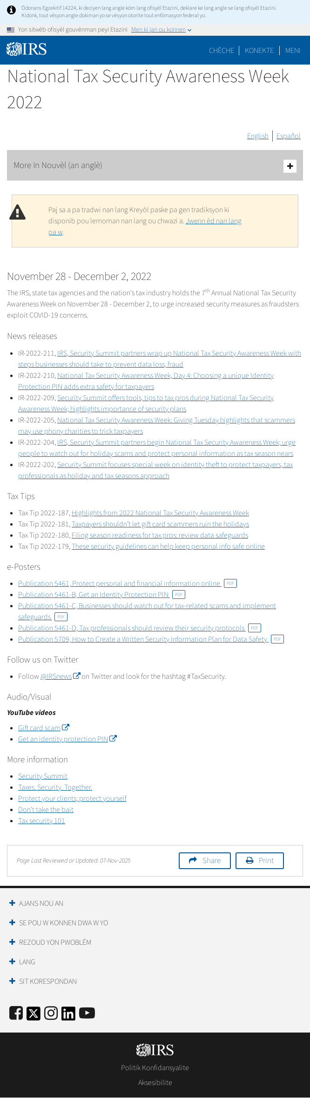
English (258, 136)
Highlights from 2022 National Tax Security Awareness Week (160, 513)
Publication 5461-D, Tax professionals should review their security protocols (139, 628)
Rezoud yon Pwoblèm (55, 942)
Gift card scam (43, 728)
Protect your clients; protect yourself (72, 798)
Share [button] (211, 860)
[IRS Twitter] (33, 1016)
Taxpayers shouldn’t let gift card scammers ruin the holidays (160, 524)
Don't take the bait (46, 810)
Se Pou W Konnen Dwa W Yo (63, 923)
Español (288, 136)
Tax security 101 (41, 821)
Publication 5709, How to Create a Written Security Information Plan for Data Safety (151, 639)
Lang (27, 962)
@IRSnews (60, 676)
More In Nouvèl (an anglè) (155, 166)
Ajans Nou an (41, 903)
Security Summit (42, 776)
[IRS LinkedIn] (68, 1016)
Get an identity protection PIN (67, 739)
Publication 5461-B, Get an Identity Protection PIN (101, 595)
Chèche (221, 50)
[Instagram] (51, 1013)
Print (266, 860)
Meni (293, 50)
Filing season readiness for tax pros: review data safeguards (160, 535)
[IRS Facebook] (16, 1013)
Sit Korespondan (48, 981)
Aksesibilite (155, 1082)
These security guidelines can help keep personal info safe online (168, 546)
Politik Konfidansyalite (155, 1067)
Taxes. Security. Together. (55, 787)
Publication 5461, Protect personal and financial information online (127, 583)
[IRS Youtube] (87, 1013)
